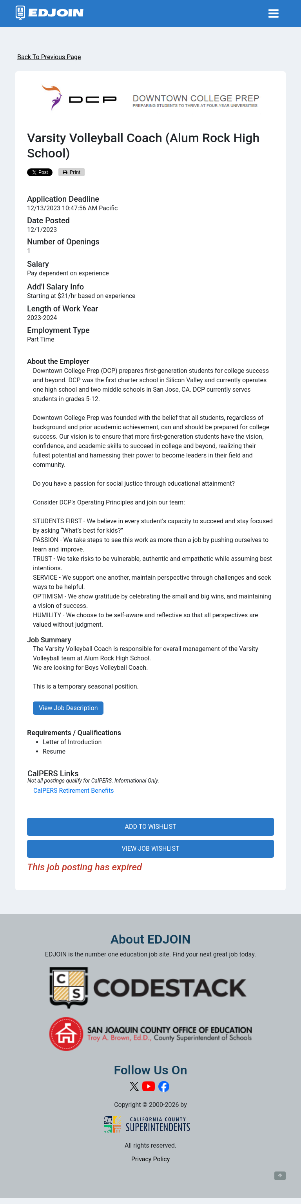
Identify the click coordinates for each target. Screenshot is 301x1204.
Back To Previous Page (49, 57)
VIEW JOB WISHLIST (150, 848)
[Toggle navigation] (273, 13)
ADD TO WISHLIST (150, 826)
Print (72, 172)
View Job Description (68, 708)
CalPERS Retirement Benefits (73, 790)
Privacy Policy (150, 1159)
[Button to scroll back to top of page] (280, 1175)
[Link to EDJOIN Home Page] (49, 13)
